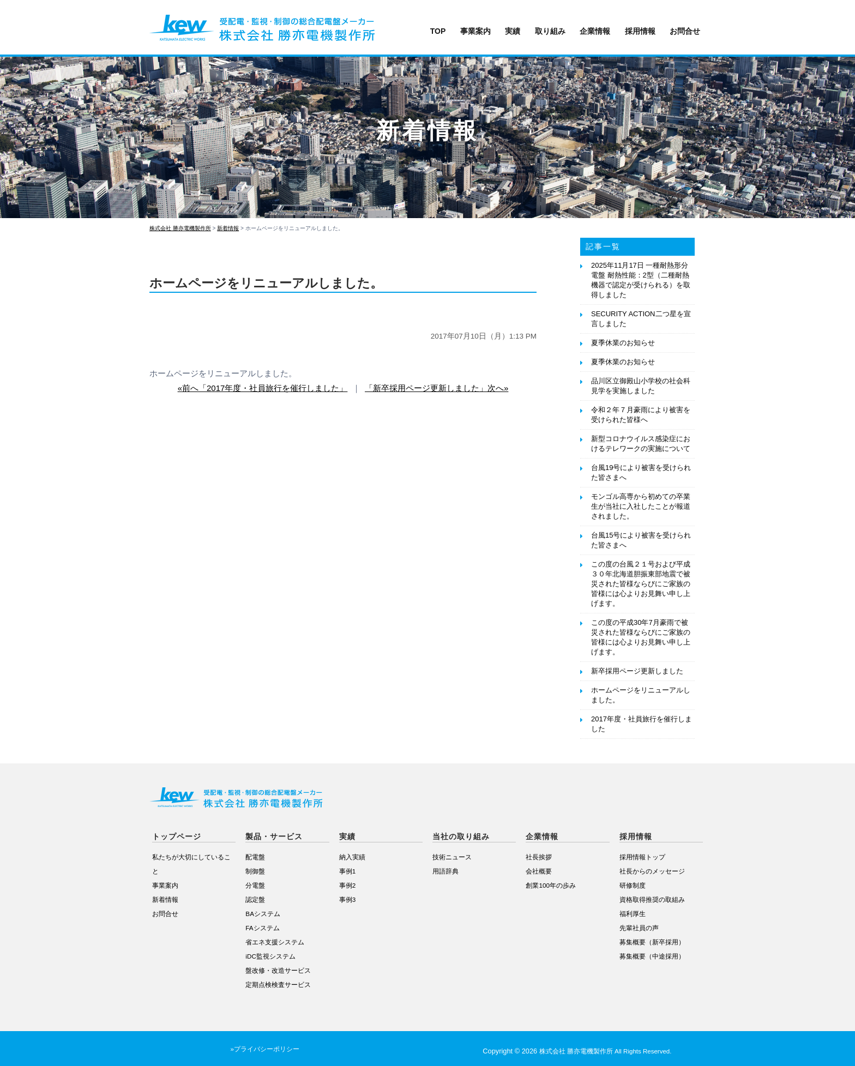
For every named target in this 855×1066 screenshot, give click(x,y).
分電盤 (255, 885)
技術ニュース (452, 856)
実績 (512, 31)
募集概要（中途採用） (652, 956)
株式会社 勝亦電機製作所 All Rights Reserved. (605, 1051)
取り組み (550, 31)
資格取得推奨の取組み (652, 899)
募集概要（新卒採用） (652, 941)
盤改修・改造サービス (278, 970)
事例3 (347, 899)
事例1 (347, 871)
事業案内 (475, 31)
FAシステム (262, 927)
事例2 (347, 885)
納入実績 (352, 856)
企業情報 (595, 31)
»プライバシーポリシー (264, 1049)
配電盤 (255, 856)
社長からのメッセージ (652, 871)
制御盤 (255, 871)
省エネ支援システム (274, 941)
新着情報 (165, 899)
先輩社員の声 (639, 927)
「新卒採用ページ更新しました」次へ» (436, 388)
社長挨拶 (539, 856)
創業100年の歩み (551, 885)
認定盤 (255, 899)
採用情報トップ (642, 856)
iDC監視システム (270, 956)
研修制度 (632, 885)
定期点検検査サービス (278, 984)
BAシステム (262, 913)
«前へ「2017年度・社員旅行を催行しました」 (263, 388)
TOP (438, 31)
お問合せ (685, 31)
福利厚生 (632, 913)
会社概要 (539, 871)
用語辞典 (445, 871)
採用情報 (640, 31)
